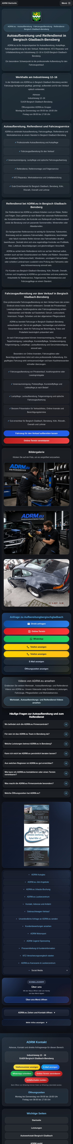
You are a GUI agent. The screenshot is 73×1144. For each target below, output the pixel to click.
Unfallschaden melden (36, 1080)
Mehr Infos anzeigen (35, 1022)
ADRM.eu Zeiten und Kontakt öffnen (35, 1013)
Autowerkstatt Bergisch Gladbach (36, 1136)
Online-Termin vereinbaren (36, 441)
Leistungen (36, 1128)
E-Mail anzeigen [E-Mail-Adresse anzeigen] (50, 1067)
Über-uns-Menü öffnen (36, 1000)
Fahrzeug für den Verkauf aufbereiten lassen (36, 433)
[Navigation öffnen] (66, 3)
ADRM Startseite (9, 3)
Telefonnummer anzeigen (27, 1067)
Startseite (36, 1120)
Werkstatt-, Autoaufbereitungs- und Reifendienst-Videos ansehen (36, 701)
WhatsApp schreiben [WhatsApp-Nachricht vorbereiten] (22, 1073)
